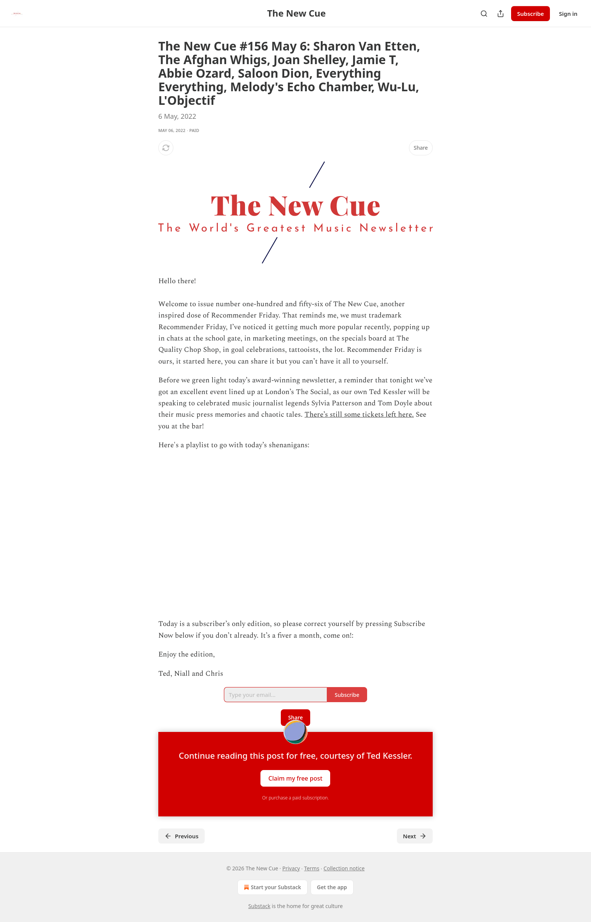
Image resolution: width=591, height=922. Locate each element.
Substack (259, 906)
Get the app (332, 887)
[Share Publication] (500, 13)
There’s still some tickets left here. (359, 414)
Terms (311, 868)
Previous (181, 836)
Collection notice (343, 868)
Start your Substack (271, 887)
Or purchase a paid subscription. (295, 798)
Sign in (568, 13)
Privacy (291, 868)
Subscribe (530, 13)
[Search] (483, 13)
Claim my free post (295, 778)
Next (415, 836)
